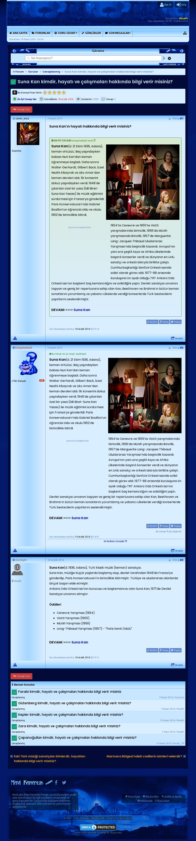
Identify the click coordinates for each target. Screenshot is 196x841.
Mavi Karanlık (32, 794)
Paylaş (164, 321)
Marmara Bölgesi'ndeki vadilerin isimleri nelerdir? (144, 756)
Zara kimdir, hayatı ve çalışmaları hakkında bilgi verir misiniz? (69, 726)
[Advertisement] (79, 252)
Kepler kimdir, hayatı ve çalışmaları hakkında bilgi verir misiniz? (70, 714)
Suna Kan (81, 309)
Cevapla (177, 338)
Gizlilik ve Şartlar (173, 796)
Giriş (181, 4)
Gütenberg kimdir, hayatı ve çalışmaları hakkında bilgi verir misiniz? (74, 703)
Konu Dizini (134, 796)
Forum (18, 71)
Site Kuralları (152, 796)
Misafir (183, 18)
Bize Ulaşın (163, 800)
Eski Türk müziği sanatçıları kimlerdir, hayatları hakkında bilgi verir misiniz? (49, 758)
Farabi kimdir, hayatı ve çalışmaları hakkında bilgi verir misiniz (69, 691)
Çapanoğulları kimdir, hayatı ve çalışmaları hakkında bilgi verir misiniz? (77, 737)
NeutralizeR (125, 818)
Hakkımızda (146, 800)
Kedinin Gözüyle (115, 541)
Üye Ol (165, 4)
